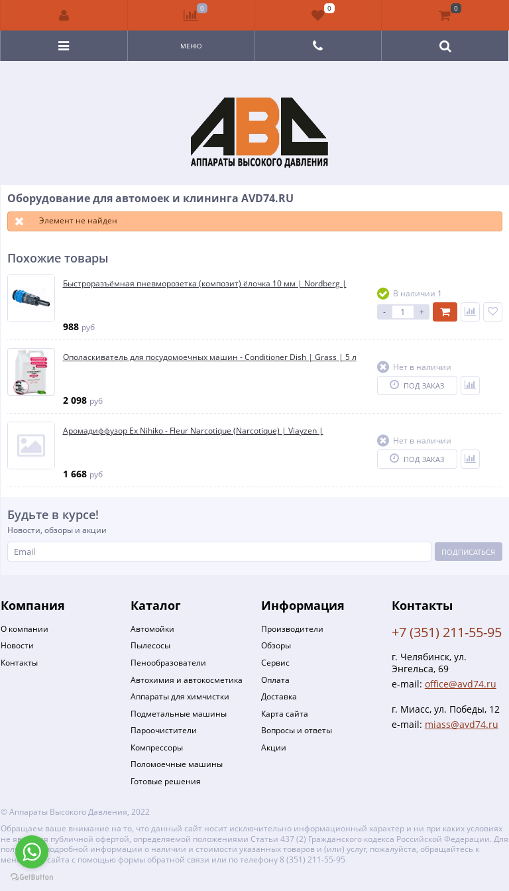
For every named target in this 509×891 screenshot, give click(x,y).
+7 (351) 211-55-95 (447, 632)
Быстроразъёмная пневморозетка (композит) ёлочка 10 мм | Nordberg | (205, 283)
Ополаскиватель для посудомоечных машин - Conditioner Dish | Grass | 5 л (210, 357)
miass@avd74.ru (461, 724)
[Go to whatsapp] (31, 851)
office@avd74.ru (460, 684)
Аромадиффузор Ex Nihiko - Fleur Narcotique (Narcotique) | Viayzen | (193, 431)
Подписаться (468, 552)
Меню (191, 45)
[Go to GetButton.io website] (32, 877)
